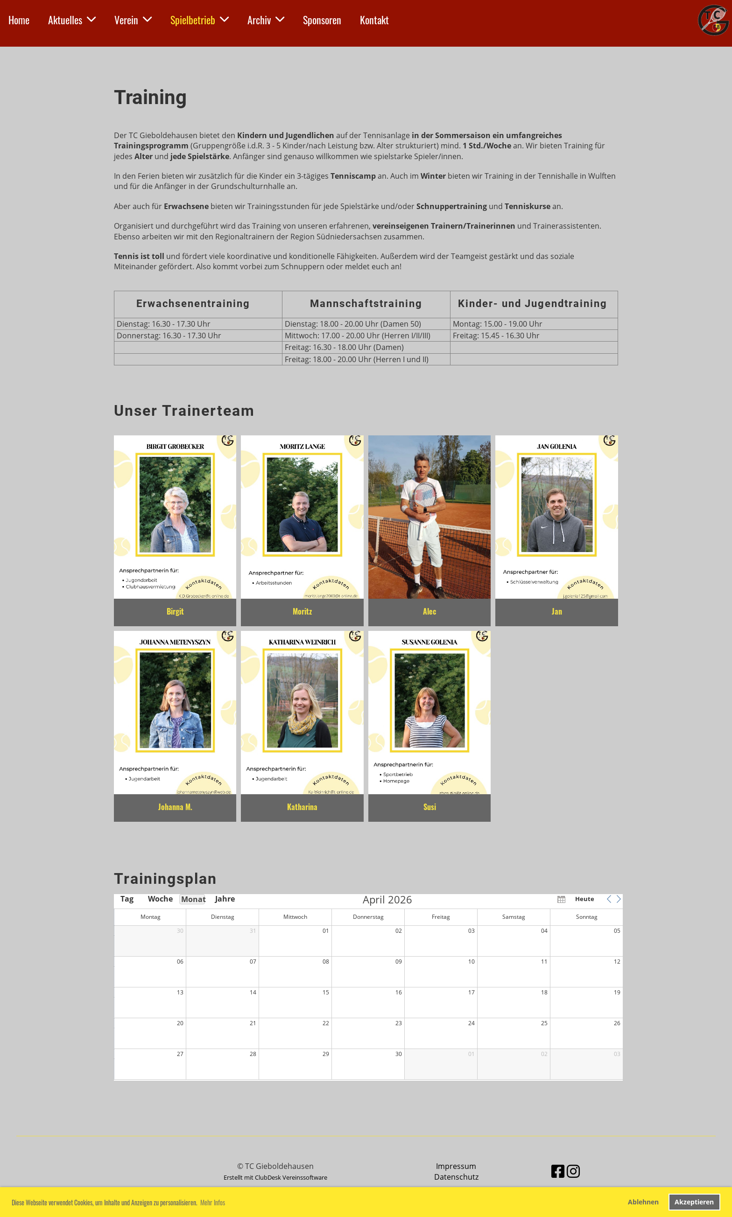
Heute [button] (584, 899)
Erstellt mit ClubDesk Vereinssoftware (275, 1177)
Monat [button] (193, 899)
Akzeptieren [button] (694, 1201)
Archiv (265, 19)
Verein (133, 19)
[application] (368, 987)
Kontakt (374, 19)
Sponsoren (322, 19)
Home (18, 19)
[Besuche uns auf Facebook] (557, 1171)
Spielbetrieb (199, 19)
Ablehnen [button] (643, 1201)
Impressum (456, 1166)
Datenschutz (456, 1177)
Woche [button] (159, 898)
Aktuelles (72, 19)
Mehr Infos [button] (212, 1202)
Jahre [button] (225, 898)
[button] (608, 898)
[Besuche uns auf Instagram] (573, 1171)
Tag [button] (127, 898)
